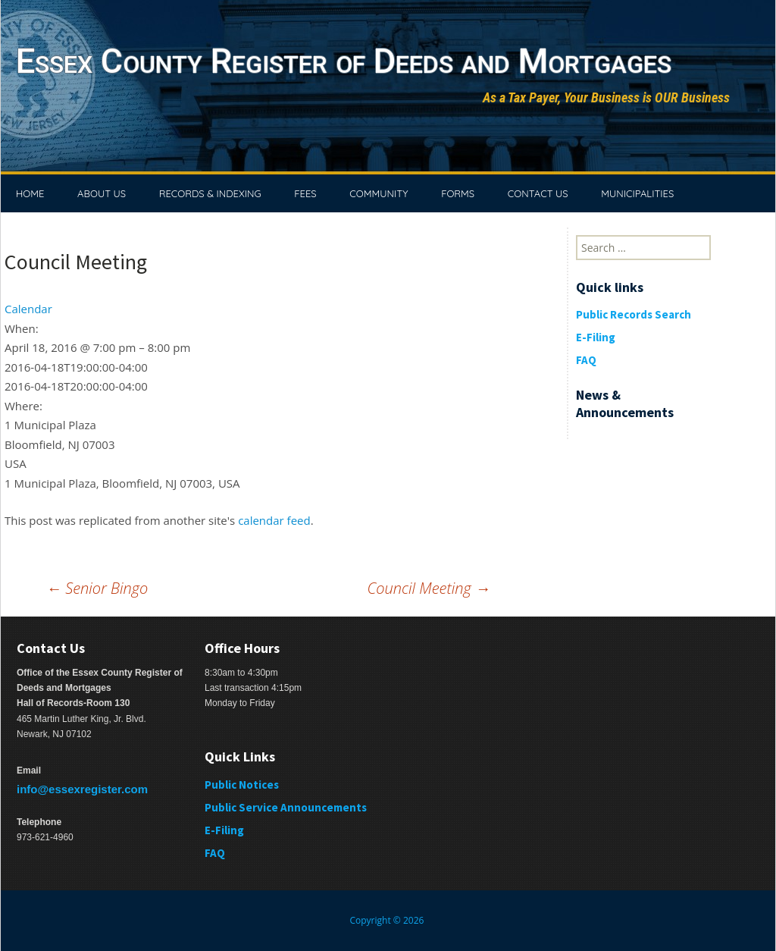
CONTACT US (538, 193)
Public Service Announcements (286, 807)
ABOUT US (101, 193)
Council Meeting (428, 588)
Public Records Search (633, 314)
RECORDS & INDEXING (210, 193)
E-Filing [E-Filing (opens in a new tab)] (224, 830)
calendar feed (274, 520)
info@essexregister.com (82, 789)
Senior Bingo (97, 588)
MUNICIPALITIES (637, 193)
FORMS (457, 193)
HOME (30, 193)
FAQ (586, 360)
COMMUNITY (378, 193)
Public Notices (242, 784)
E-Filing (595, 337)
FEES (305, 193)
